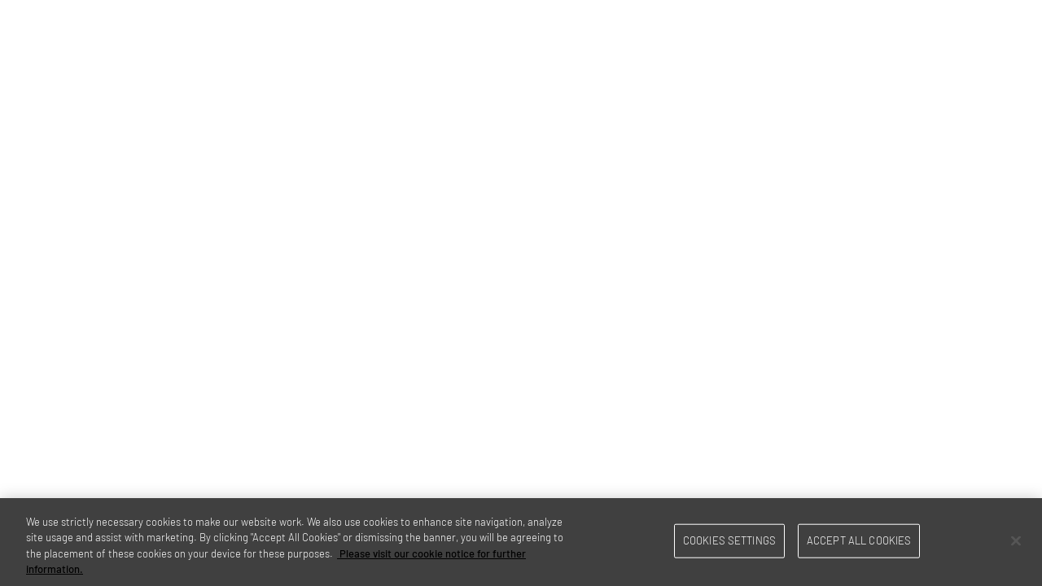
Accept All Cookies (859, 540)
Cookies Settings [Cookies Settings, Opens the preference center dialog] (729, 540)
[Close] (1016, 540)
